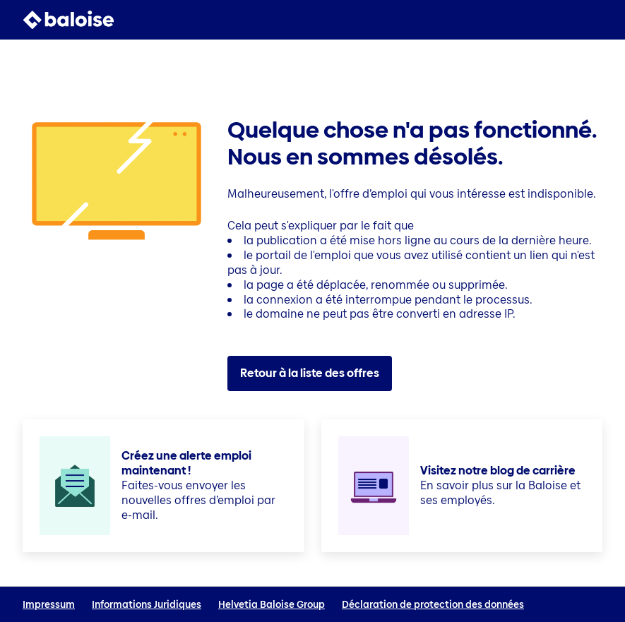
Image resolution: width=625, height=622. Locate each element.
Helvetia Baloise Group (271, 604)
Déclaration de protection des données (433, 604)
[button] (594, 20)
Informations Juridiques (146, 604)
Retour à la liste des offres (309, 373)
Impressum (49, 604)
